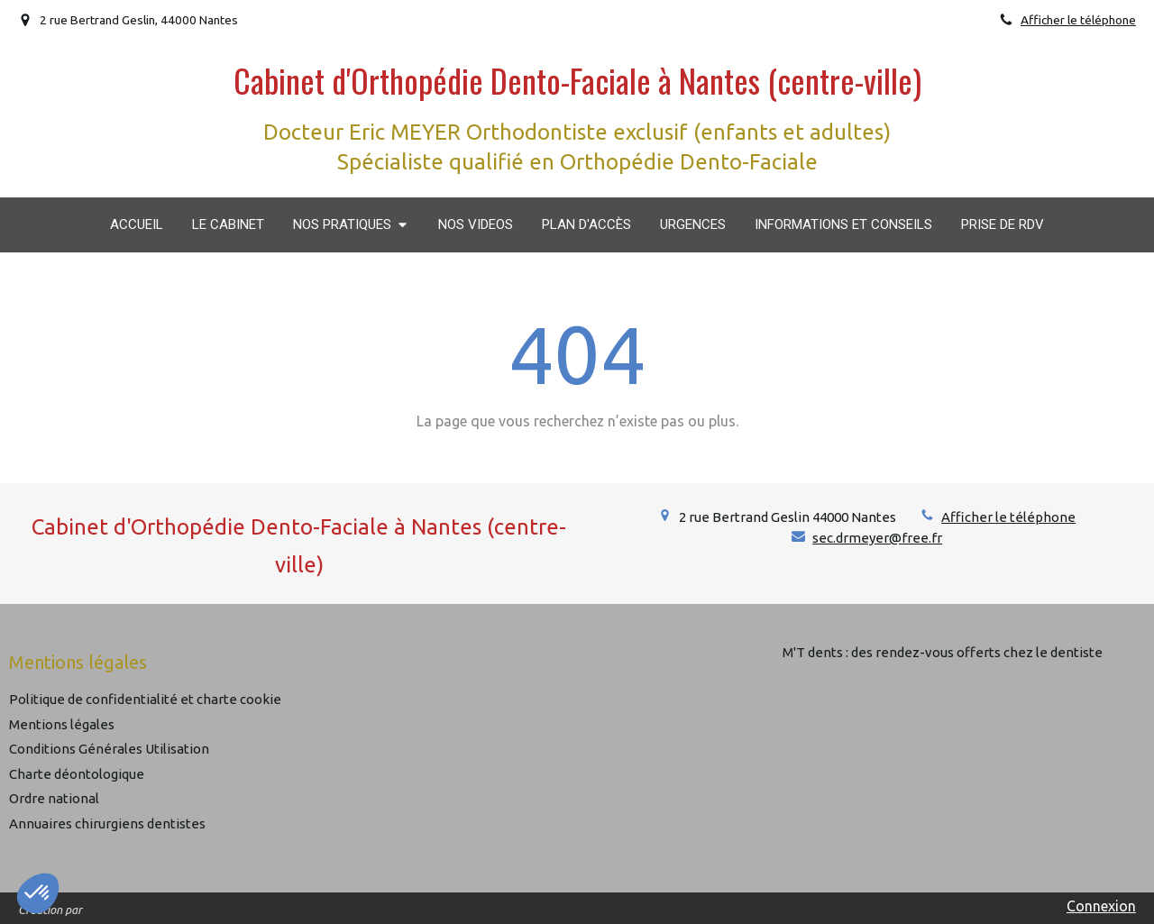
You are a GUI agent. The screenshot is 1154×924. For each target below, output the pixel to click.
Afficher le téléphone (1078, 20)
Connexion (1101, 906)
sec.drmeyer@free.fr (877, 537)
